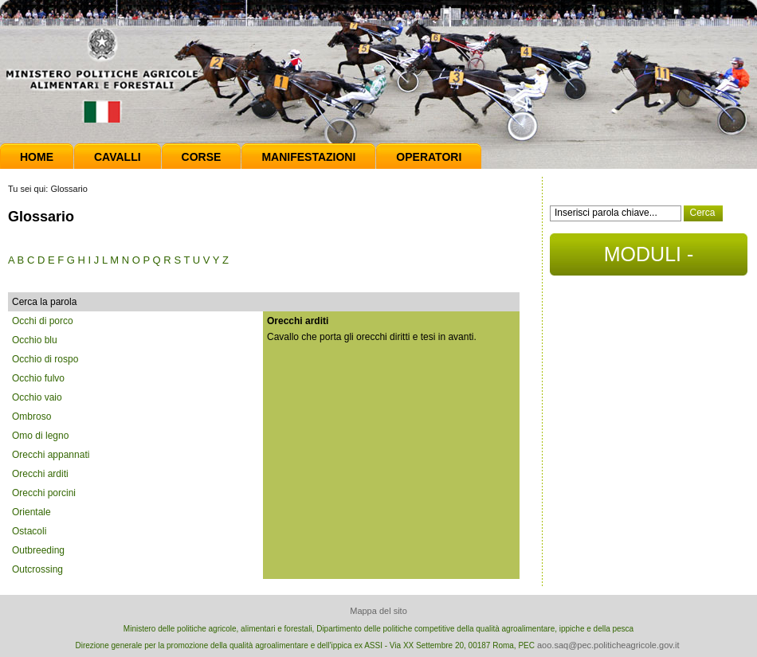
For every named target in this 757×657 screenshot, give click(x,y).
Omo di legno (40, 435)
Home (36, 157)
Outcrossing (37, 569)
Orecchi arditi (40, 473)
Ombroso (31, 416)
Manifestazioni (308, 157)
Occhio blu (34, 340)
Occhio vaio (37, 397)
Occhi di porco (42, 321)
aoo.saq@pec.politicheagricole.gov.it (608, 645)
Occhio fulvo (38, 378)
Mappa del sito (378, 611)
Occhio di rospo (45, 359)
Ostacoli (29, 531)
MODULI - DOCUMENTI (648, 259)
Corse (202, 157)
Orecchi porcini (44, 493)
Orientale (31, 512)
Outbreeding (38, 550)
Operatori (428, 157)
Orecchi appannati (50, 454)
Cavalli (117, 157)
